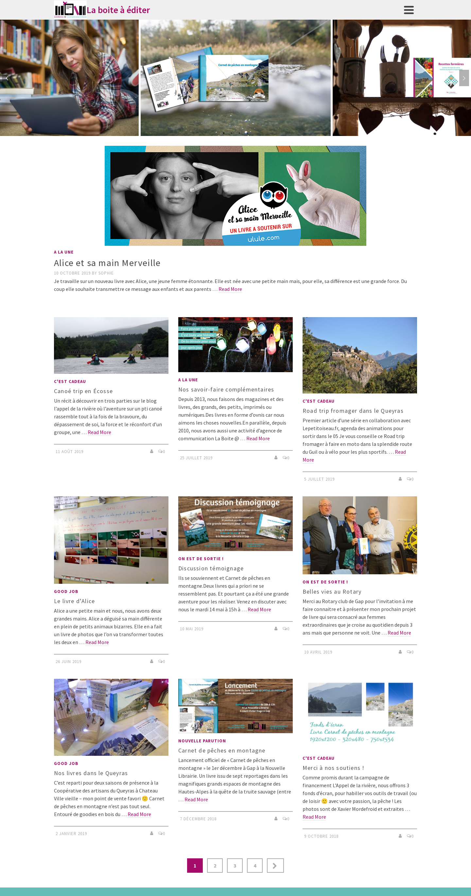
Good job (66, 591)
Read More (230, 289)
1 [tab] (223, 132)
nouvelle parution (202, 741)
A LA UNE (64, 252)
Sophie (106, 273)
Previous (7, 78)
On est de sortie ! (201, 559)
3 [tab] (239, 132)
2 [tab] (231, 132)
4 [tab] (247, 132)
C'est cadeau (70, 381)
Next (464, 78)
